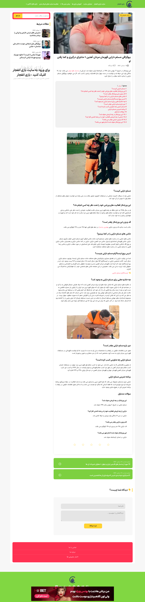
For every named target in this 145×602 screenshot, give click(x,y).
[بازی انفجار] (129, 4)
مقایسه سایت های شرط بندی (48, 4)
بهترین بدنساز (103, 227)
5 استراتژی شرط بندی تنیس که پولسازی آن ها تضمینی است (110, 475)
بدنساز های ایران (73, 71)
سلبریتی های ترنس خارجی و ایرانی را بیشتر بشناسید (27, 34)
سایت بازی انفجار (99, 4)
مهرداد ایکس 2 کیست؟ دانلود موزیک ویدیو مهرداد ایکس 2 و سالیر (27, 56)
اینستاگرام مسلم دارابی (120, 273)
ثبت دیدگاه (93, 526)
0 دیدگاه (112, 66)
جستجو (18, 16)
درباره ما (72, 552)
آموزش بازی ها (76, 4)
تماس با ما (72, 547)
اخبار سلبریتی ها (125, 15)
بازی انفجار (120, 4)
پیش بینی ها (66, 4)
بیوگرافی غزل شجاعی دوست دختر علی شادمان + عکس (27, 45)
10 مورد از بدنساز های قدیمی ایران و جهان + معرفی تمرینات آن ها (108, 464)
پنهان (119, 86)
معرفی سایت (87, 4)
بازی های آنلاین (32, 4)
